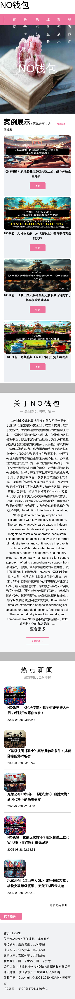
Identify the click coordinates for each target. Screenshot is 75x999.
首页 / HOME (12, 933)
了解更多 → (37, 641)
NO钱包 (14, 5)
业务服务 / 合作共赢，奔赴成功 (24, 950)
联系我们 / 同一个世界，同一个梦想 (27, 961)
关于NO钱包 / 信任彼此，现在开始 (26, 938)
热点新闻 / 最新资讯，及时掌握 (24, 944)
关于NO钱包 (25, 34)
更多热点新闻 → (60, 905)
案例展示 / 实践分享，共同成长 (24, 955)
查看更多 (37, 629)
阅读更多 (61, 124)
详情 (37, 186)
